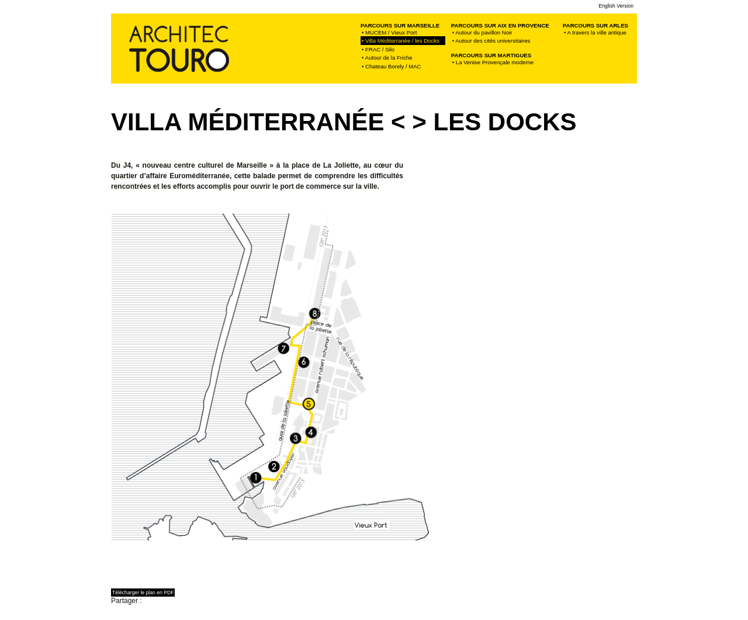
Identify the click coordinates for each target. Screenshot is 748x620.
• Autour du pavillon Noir (482, 32)
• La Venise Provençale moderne (493, 62)
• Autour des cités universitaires (491, 40)
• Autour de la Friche (387, 57)
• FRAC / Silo (378, 49)
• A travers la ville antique (595, 32)
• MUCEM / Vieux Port (389, 32)
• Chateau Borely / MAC (391, 66)
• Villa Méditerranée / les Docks (403, 40)
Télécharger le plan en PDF (143, 592)
